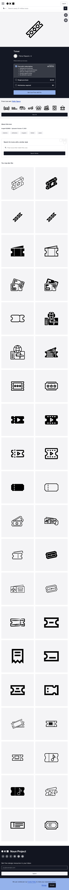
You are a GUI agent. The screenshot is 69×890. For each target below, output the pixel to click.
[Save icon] (66, 15)
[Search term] (35, 8)
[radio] (34, 70)
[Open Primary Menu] (3, 4)
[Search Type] (4, 8)
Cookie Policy (32, 882)
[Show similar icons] (66, 20)
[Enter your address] (34, 867)
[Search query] (34, 147)
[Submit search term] (65, 8)
